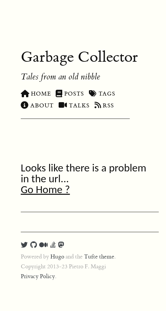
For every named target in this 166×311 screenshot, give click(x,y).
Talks (74, 105)
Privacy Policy (38, 276)
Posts (70, 94)
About (37, 105)
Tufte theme (99, 256)
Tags (102, 94)
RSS (104, 105)
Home (36, 94)
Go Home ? (45, 189)
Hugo (57, 256)
